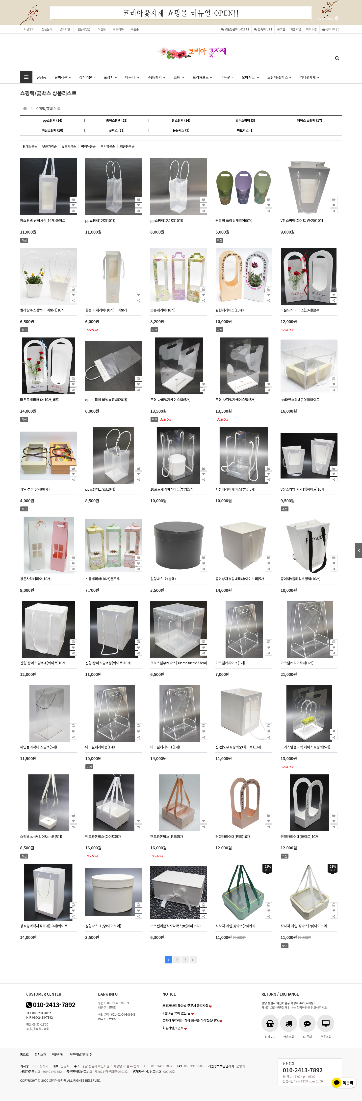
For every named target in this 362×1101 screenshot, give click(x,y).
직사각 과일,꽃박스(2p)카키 (235, 925)
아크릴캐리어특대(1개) (297, 662)
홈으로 (24, 1054)
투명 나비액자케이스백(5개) (170, 399)
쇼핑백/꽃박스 (279, 77)
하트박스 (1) (245, 130)
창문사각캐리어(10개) (36, 578)
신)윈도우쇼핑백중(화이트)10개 (238, 746)
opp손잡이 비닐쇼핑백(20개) (106, 399)
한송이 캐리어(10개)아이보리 (106, 309)
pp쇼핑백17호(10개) (100, 489)
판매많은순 (30, 146)
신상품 (41, 77)
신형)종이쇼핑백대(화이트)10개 (42, 662)
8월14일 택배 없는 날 (176, 1013)
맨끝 (193, 959)
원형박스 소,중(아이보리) (103, 925)
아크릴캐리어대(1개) (165, 746)
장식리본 (87, 77)
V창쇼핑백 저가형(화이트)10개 (303, 489)
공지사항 (64, 29)
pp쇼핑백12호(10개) (100, 220)
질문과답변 (84, 29)
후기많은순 (108, 146)
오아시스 (250, 77)
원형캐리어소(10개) (229, 309)
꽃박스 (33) (117, 130)
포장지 (110, 77)
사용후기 (29, 29)
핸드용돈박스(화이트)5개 (103, 836)
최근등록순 (127, 146)
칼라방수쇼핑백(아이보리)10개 (42, 309)
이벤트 (102, 29)
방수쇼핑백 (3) (245, 120)
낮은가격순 (49, 146)
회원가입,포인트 (172, 1028)
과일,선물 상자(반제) (35, 489)
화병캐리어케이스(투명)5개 (235, 489)
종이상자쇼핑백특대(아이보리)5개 (239, 578)
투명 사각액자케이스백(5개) (235, 399)
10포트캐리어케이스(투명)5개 (171, 489)
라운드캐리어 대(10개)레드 (39, 399)
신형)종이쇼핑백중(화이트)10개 (107, 662)
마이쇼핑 (311, 29)
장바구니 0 (330, 29)
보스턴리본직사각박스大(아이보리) (175, 925)
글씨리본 (63, 77)
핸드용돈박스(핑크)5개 (166, 836)
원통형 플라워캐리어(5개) (233, 220)
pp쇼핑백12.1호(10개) (166, 220)
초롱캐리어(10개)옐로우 (102, 578)
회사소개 (40, 1054)
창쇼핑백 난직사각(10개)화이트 (42, 220)
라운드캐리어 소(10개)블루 (300, 309)
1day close (328, 18)
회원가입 (295, 29)
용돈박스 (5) (181, 130)
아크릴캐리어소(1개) (230, 662)
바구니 (132, 77)
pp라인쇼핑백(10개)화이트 (300, 399)
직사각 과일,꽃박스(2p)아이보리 (304, 925)
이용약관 (58, 1054)
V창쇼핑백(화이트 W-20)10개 (302, 220)
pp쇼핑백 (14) (52, 120)
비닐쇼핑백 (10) (52, 130)
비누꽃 (226, 77)
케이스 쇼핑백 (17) (309, 120)
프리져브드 (202, 77)
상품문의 (47, 29)
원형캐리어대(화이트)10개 (299, 836)
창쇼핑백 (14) (181, 120)
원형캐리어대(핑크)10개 (232, 836)
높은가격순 (69, 146)
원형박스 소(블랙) (163, 578)
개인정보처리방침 (81, 1054)
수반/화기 (156, 77)
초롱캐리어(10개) (163, 309)
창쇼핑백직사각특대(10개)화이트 (44, 925)
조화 (179, 77)
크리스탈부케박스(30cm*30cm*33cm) (178, 662)
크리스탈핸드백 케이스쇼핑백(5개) (305, 746)
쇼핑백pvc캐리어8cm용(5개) (41, 836)
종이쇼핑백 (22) (116, 120)
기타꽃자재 (309, 77)
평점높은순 (88, 146)
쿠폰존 (135, 29)
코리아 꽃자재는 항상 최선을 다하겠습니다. (190, 1020)
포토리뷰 (118, 29)
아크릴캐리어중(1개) (100, 746)
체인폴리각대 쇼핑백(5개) (38, 746)
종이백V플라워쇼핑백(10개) (300, 578)
